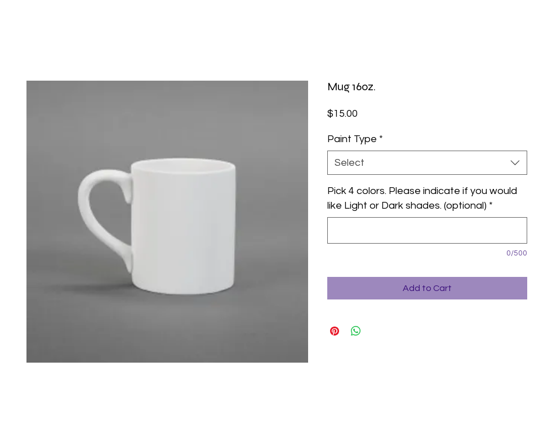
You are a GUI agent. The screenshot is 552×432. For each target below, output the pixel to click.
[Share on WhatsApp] (356, 331)
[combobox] (427, 163)
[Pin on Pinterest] (334, 331)
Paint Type (355, 139)
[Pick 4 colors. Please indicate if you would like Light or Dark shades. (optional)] (427, 230)
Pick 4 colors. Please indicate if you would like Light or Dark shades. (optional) (422, 198)
